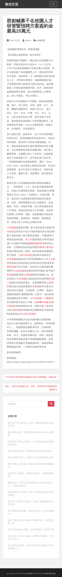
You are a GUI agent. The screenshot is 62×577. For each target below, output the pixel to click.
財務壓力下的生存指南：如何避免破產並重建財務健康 (31, 443)
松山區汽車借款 (28, 313)
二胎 (46, 305)
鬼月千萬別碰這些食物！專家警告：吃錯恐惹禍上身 (31, 522)
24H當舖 (11, 227)
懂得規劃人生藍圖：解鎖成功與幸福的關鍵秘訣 (31, 465)
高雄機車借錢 (41, 302)
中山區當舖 (18, 270)
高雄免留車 (17, 309)
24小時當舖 (36, 298)
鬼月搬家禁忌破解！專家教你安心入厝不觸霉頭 (31, 512)
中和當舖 (11, 259)
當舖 (37, 286)
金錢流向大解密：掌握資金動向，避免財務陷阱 (31, 475)
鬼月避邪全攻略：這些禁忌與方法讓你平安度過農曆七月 (31, 547)
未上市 (28, 239)
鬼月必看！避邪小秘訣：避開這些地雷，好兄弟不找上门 (31, 537)
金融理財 (41, 40)
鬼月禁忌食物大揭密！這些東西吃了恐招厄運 (31, 529)
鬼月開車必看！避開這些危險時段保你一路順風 (31, 434)
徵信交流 (11, 4)
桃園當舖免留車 (36, 243)
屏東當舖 (11, 266)
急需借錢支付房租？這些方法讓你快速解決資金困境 (31, 493)
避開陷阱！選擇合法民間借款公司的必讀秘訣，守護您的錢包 (30, 484)
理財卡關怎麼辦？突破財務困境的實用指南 (30, 451)
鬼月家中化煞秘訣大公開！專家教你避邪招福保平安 (31, 424)
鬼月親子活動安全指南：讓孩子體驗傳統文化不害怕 (31, 503)
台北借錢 (21, 278)
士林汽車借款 (25, 255)
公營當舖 (28, 274)
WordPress (50, 573)
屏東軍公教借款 (45, 247)
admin (28, 40)
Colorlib (29, 573)
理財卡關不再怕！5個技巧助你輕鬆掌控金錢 (30, 457)
